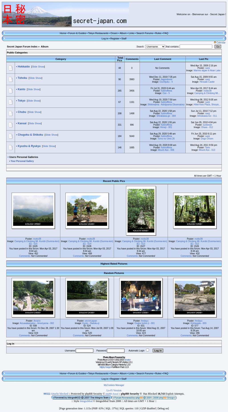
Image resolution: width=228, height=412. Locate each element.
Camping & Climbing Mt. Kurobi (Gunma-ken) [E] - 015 (36, 242)
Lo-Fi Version (114, 390)
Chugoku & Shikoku (30, 134)
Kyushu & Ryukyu (29, 146)
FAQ (165, 33)
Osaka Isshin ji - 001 (144, 323)
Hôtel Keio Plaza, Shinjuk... (207, 104)
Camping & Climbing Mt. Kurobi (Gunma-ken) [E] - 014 (90, 242)
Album (123, 33)
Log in (105, 38)
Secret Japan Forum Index (22, 46)
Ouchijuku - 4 (166, 82)
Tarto (207, 147)
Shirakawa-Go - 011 (207, 116)
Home (63, 33)
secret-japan (91, 321)
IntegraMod (86, 401)
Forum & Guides (77, 33)
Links (131, 33)
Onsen (114, 33)
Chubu (22, 112)
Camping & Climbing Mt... (207, 93)
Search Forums (144, 33)
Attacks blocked (56, 393)
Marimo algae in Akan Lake (207, 70)
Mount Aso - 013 (207, 150)
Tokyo (21, 100)
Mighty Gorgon (105, 367)
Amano (37, 321)
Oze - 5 (166, 93)
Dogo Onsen (207, 138)
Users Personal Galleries (23, 157)
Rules (158, 33)
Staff (123, 38)
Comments (24, 256)
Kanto (21, 89)
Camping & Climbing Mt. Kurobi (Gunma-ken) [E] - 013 (144, 242)
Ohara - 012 (207, 127)
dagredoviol (166, 79)
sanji (207, 68)
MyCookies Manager (114, 385)
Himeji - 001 (166, 127)
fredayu (144, 321)
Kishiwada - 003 (198, 323)
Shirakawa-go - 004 (166, 116)
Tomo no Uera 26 (166, 138)
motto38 (208, 91)
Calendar (220, 42)
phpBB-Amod (112, 394)
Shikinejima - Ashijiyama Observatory (166, 104)
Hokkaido (24, 66)
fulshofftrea (166, 91)
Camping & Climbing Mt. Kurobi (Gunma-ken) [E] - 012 (198, 242)
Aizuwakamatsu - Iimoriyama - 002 (37, 323)
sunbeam (207, 125)
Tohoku (22, 78)
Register (114, 38)
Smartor (127, 360)
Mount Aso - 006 (166, 150)
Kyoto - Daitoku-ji (90, 323)
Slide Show (38, 66)
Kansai (22, 123)
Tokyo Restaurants (98, 33)
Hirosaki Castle (207, 82)
